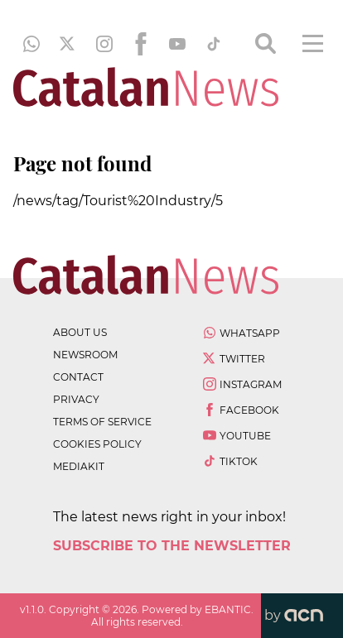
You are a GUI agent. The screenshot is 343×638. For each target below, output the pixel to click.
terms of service (102, 421)
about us (80, 332)
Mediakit (78, 466)
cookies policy (97, 444)
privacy (76, 399)
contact (78, 377)
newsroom (85, 354)
